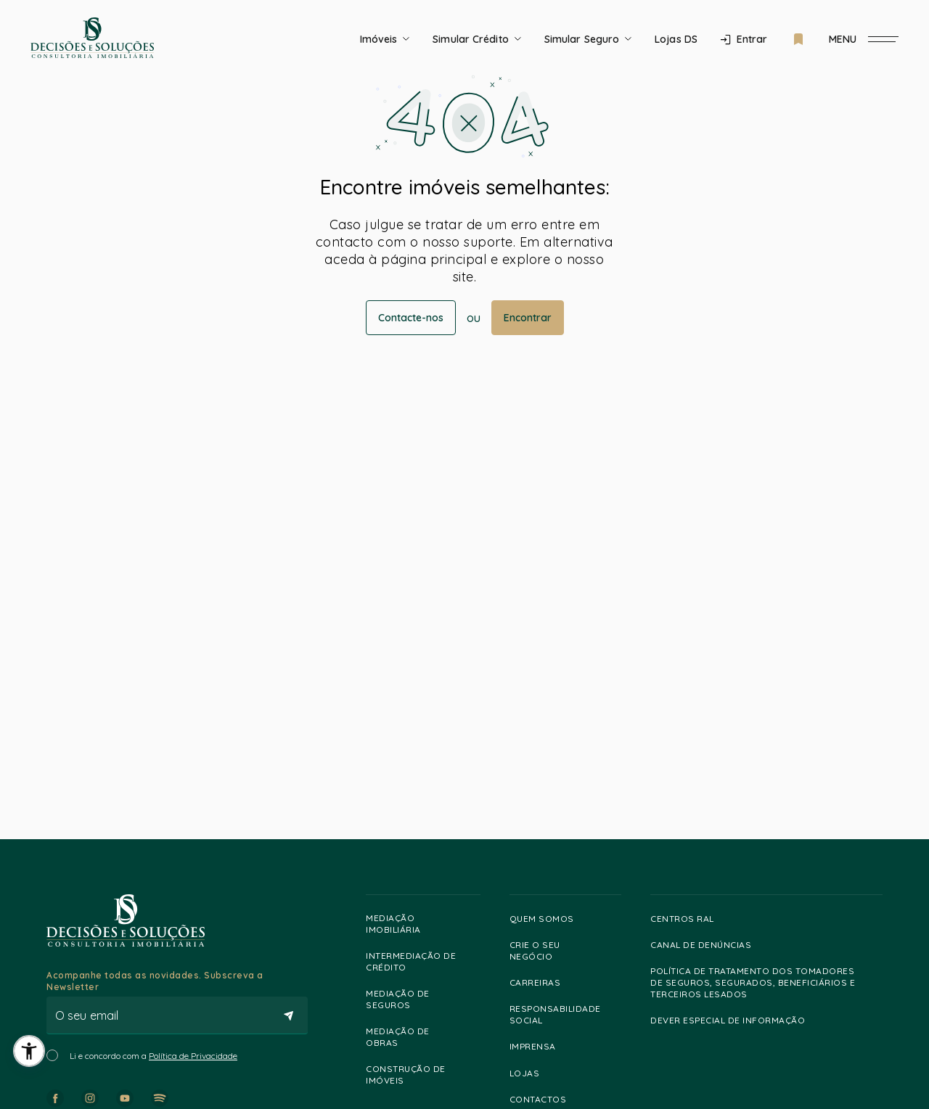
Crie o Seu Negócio (561, 950)
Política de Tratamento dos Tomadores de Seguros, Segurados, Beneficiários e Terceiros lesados (762, 982)
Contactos (544, 1099)
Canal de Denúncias (707, 945)
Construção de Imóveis (419, 1074)
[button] (29, 1050)
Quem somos (548, 918)
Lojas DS (676, 39)
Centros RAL (688, 918)
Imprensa (539, 1046)
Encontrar (528, 317)
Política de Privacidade (193, 1055)
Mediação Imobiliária (419, 923)
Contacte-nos (410, 317)
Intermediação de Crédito (419, 961)
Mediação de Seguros (419, 999)
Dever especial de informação (734, 1020)
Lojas (531, 1073)
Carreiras (541, 983)
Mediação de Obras (419, 1037)
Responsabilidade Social (561, 1014)
